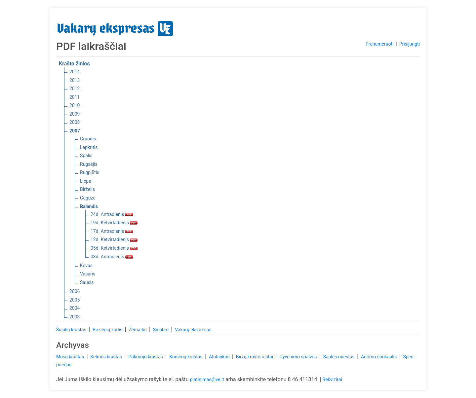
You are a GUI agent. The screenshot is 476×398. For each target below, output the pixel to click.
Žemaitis (138, 329)
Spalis (86, 155)
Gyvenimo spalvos (298, 356)
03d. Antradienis (112, 256)
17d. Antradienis (112, 231)
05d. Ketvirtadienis (114, 248)
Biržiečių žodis (108, 329)
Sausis (87, 282)
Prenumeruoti (379, 44)
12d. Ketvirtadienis (114, 239)
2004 (74, 308)
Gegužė (88, 197)
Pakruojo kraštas (146, 356)
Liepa (85, 181)
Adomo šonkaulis (379, 356)
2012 (74, 88)
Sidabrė (161, 329)
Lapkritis (89, 147)
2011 (74, 97)
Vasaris (87, 273)
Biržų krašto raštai (255, 356)
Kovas (86, 265)
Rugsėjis (89, 164)
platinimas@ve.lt (207, 379)
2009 (74, 114)
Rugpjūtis (89, 172)
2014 (74, 71)
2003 (74, 316)
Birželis (87, 189)
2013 (74, 80)
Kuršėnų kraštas (186, 356)
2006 (74, 291)
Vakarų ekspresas (193, 329)
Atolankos (220, 356)
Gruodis (88, 138)
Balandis (89, 206)
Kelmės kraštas (106, 356)
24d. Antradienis (112, 214)
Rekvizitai (332, 379)
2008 (74, 122)
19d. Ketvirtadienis (114, 222)
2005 (74, 300)
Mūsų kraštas (70, 356)
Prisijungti (409, 44)
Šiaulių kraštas (71, 329)
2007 (74, 130)
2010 (74, 105)
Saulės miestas (339, 356)
